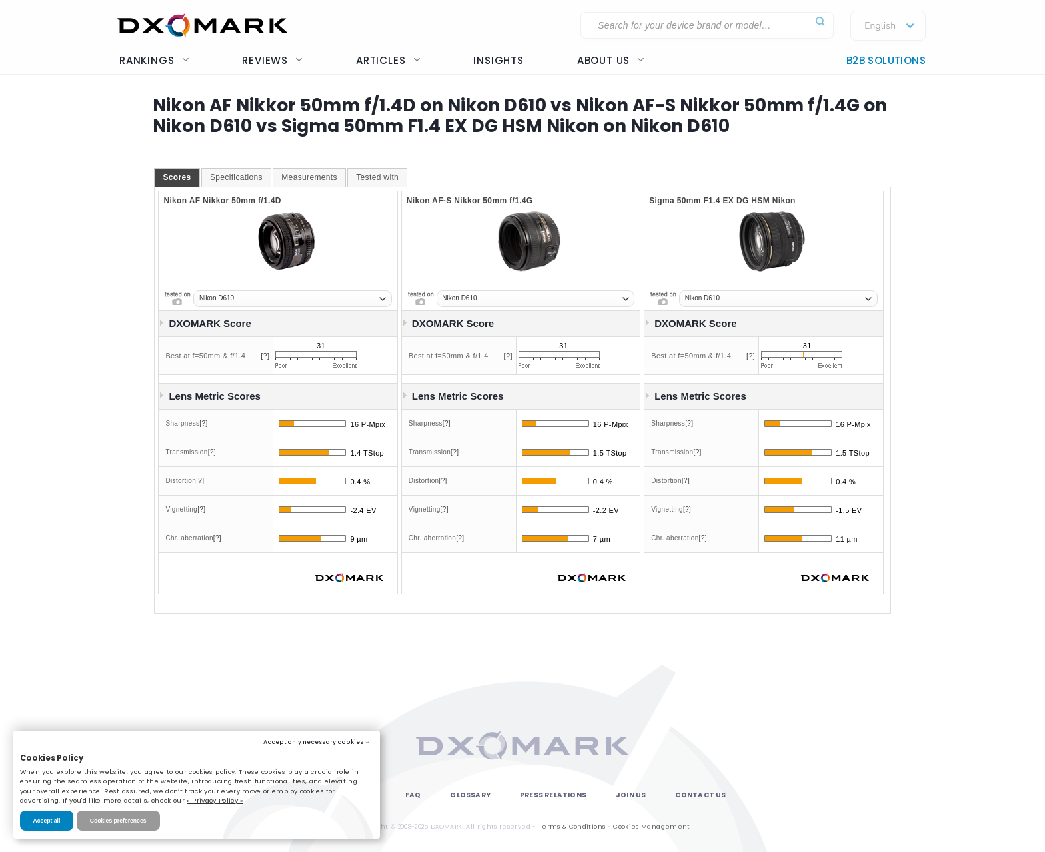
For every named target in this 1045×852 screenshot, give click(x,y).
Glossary (470, 795)
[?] (265, 356)
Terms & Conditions (571, 826)
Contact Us (700, 795)
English (880, 26)
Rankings (154, 60)
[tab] (176, 178)
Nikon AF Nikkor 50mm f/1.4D (222, 200)
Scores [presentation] (177, 177)
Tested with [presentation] (377, 177)
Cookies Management (651, 826)
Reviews (272, 60)
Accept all (47, 820)
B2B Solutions (886, 60)
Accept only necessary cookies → (317, 742)
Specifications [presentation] (236, 177)
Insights (498, 60)
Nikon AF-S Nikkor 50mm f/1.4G (470, 200)
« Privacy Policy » (215, 800)
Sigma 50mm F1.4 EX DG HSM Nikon (722, 200)
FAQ (413, 795)
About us (610, 60)
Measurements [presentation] (309, 177)
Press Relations (553, 795)
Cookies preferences (118, 820)
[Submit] (820, 22)
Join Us (631, 795)
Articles (388, 60)
